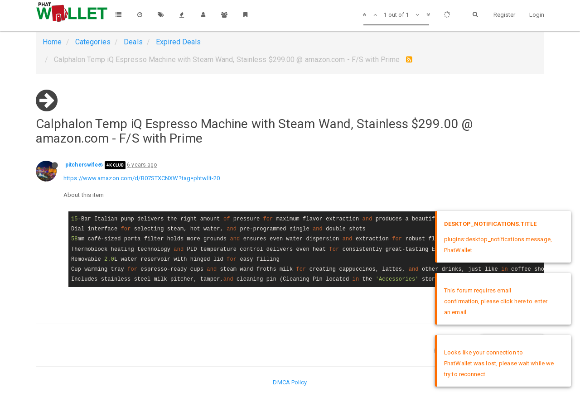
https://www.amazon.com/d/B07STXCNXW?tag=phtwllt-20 (141, 178)
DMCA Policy (290, 382)
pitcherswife (81, 165)
